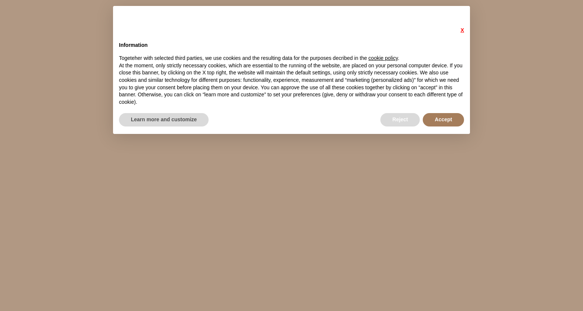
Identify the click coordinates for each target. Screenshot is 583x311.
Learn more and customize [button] (164, 119)
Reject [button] (400, 119)
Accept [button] (443, 119)
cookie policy (383, 58)
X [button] (462, 30)
